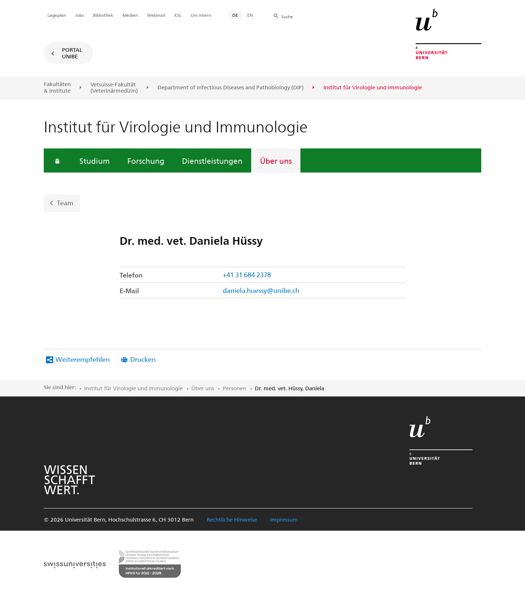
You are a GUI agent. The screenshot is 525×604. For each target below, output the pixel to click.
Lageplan (56, 15)
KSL (178, 15)
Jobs (79, 15)
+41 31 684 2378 (247, 274)
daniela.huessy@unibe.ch (261, 290)
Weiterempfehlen (82, 359)
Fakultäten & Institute (57, 87)
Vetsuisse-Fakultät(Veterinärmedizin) (114, 87)
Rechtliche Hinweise (232, 519)
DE (235, 15)
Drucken (143, 359)
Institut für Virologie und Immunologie (133, 388)
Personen (234, 388)
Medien (130, 15)
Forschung (145, 160)
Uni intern (201, 15)
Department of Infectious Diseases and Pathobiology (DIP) (231, 87)
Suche (287, 16)
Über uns (276, 160)
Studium (94, 160)
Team (65, 202)
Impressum (284, 519)
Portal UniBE (72, 53)
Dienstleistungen (212, 160)
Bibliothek (103, 15)
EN (250, 15)
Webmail (156, 15)
